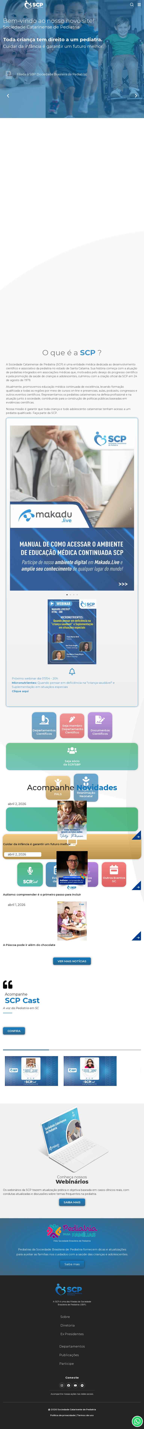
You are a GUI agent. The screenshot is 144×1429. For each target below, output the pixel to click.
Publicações (69, 1355)
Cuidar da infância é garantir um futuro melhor (37, 844)
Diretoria (67, 1325)
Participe (66, 1363)
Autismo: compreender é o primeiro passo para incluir (42, 894)
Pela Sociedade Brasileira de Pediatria (72, 1241)
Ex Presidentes (72, 1334)
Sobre (65, 1317)
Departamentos (72, 1346)
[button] (8, 95)
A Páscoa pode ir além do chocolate (29, 945)
